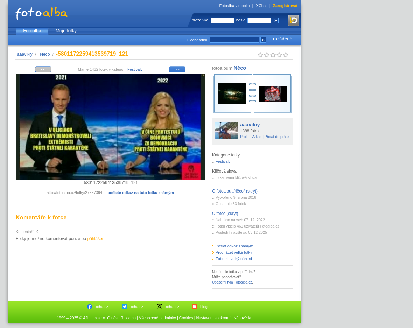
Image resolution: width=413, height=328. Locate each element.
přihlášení (96, 238)
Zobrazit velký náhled (234, 259)
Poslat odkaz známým (234, 246)
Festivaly (134, 69)
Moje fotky (66, 30)
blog (204, 307)
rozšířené (282, 38)
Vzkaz (257, 136)
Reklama (128, 318)
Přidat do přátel (277, 136)
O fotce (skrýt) (225, 213)
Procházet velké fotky (234, 252)
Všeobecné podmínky (157, 318)
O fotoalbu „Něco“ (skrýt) (235, 191)
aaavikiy (25, 54)
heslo (240, 20)
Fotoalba (32, 30)
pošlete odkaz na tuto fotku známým (140, 192)
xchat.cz (172, 307)
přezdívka (200, 20)
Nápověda (242, 318)
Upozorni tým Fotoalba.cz (232, 282)
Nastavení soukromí (213, 318)
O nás (112, 318)
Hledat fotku (197, 40)
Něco (45, 54)
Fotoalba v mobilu (234, 6)
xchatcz (101, 307)
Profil (244, 136)
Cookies (186, 318)
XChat (261, 6)
